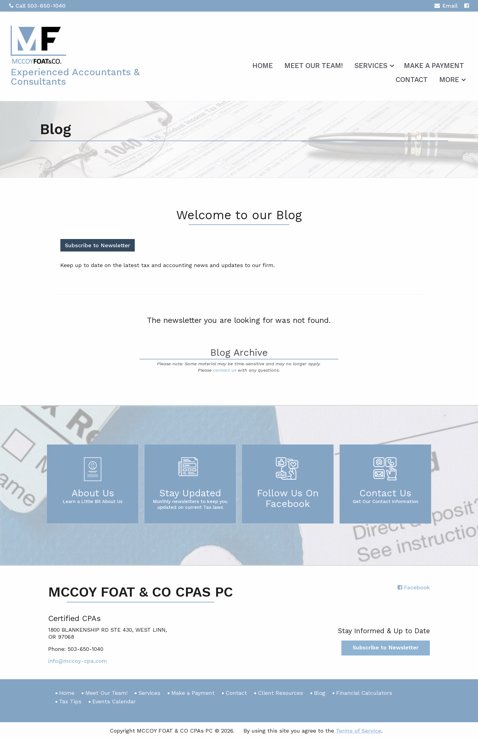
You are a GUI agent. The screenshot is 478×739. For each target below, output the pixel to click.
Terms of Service (358, 730)
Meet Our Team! (313, 66)
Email (445, 6)
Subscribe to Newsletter (97, 245)
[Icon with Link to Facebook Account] (466, 5)
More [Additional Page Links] (449, 80)
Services (371, 66)
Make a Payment (434, 66)
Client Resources (280, 693)
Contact (412, 80)
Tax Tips (70, 701)
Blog (319, 693)
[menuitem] (263, 65)
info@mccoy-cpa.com (77, 661)
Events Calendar (114, 701)
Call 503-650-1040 (37, 5)
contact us (224, 370)
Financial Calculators (364, 693)
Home (262, 66)
